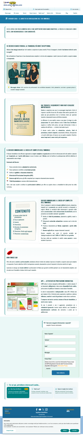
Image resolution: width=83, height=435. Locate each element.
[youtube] (40, 409)
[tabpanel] (41, 414)
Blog (67, 13)
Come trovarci (33, 13)
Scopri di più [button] (9, 430)
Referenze (58, 13)
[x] (43, 409)
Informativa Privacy (63, 366)
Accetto (48, 368)
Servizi (24, 13)
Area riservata (70, 410)
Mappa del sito (8, 409)
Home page (8, 13)
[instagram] (46, 409)
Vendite (75, 13)
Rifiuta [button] (65, 430)
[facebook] (36, 409)
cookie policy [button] (10, 425)
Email (46, 346)
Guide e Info (50, 13)
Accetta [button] (74, 430)
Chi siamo (16, 13)
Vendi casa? (41, 13)
